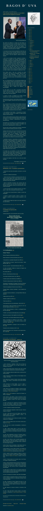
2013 (30, 72)
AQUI (7, 211)
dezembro (31, 40)
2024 (30, 29)
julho (30, 48)
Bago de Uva (30, 86)
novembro (31, 42)
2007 (30, 81)
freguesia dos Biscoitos (14, 455)
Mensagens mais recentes (7, 503)
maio (30, 60)
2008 (30, 79)
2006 (30, 82)
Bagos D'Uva (30, 89)
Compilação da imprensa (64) (9, 209)
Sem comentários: (18, 163)
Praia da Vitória (9, 393)
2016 (30, 68)
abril (30, 61)
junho (31, 49)
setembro (31, 45)
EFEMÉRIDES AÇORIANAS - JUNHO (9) (12, 339)
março (31, 63)
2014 (30, 71)
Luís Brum (29, 97)
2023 (30, 30)
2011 (30, 75)
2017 (30, 39)
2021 (30, 33)
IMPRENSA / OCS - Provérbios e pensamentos (13, 168)
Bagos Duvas (30, 90)
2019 (30, 36)
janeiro (31, 66)
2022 (30, 32)
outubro (31, 43)
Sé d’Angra (8, 422)
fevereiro (31, 64)
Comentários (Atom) (10, 505)
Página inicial (15, 503)
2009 (30, 78)
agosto (31, 46)
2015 (30, 69)
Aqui (24, 312)
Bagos (29, 95)
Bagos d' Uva (21, 5)
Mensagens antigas (23, 503)
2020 (30, 35)
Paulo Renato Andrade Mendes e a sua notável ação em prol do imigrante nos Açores (13, 13)
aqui (13, 250)
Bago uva (29, 87)
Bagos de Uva (30, 91)
